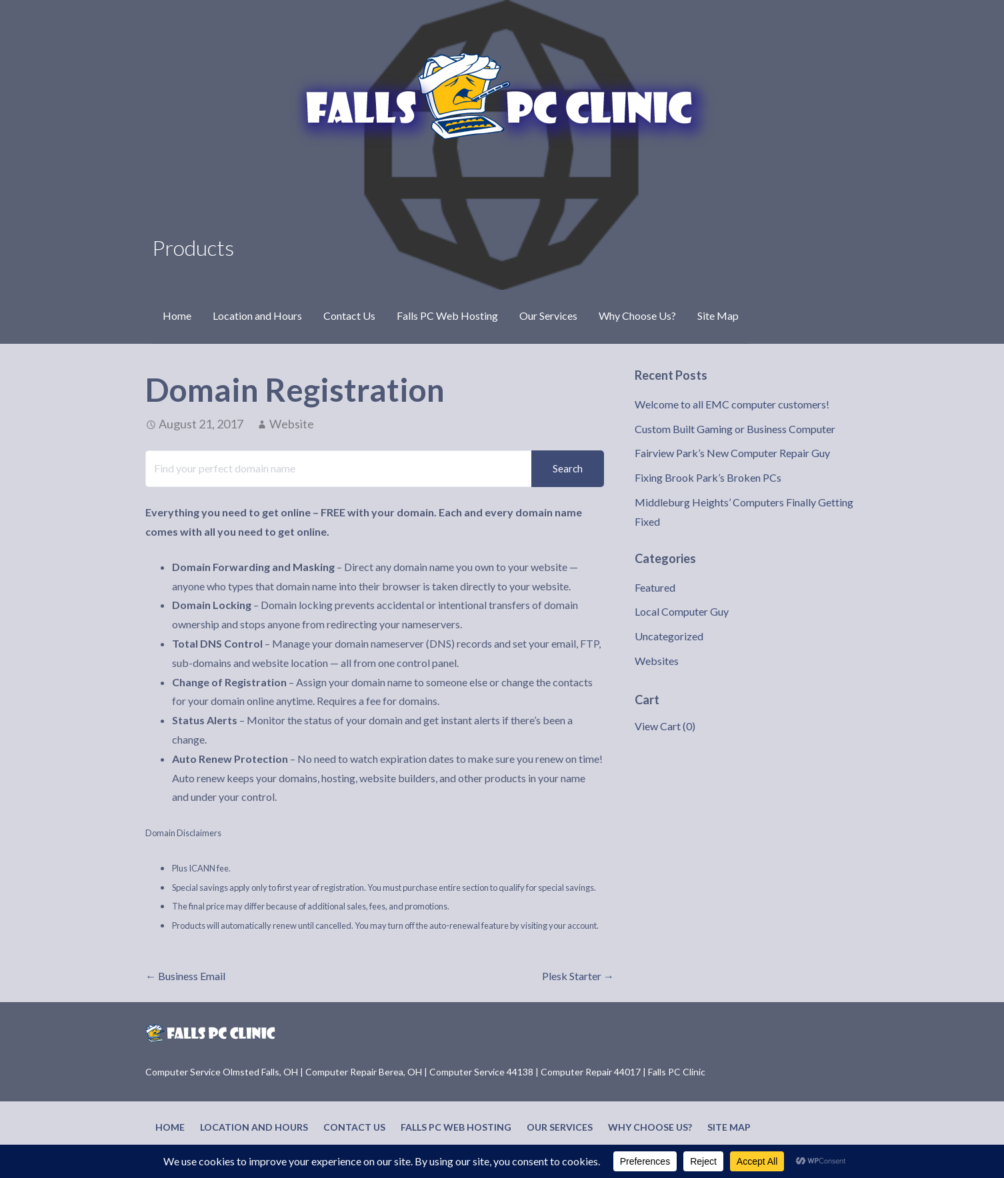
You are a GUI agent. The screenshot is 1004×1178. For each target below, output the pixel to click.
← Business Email (185, 975)
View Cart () (665, 726)
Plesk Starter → (578, 975)
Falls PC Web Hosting (447, 315)
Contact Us (349, 315)
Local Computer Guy (682, 611)
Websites (657, 660)
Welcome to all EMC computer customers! (732, 404)
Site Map (718, 315)
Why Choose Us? (637, 315)
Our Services (548, 315)
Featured (655, 587)
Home (177, 315)
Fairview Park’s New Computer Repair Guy (732, 452)
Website (291, 423)
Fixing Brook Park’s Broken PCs (708, 477)
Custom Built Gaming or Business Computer (735, 428)
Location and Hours (257, 315)
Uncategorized (669, 636)
